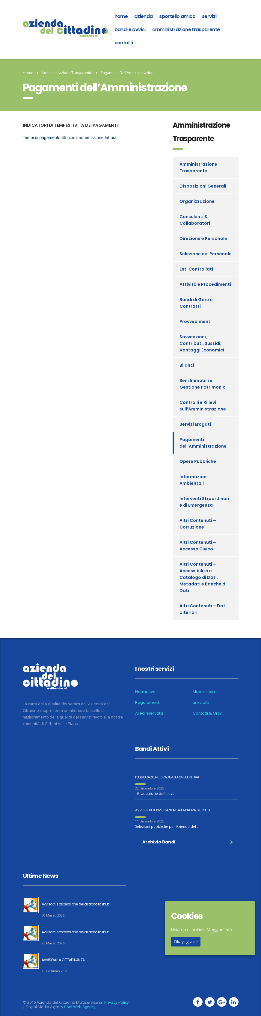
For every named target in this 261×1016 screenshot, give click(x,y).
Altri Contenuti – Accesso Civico (197, 545)
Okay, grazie (186, 941)
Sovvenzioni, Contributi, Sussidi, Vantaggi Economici (201, 343)
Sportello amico (177, 16)
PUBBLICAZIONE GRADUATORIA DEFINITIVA (167, 777)
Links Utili (201, 702)
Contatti (123, 42)
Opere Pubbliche (197, 461)
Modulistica (204, 691)
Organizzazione (197, 201)
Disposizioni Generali (202, 186)
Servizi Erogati (195, 424)
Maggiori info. (219, 929)
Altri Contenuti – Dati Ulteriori (203, 609)
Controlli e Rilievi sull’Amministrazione (202, 405)
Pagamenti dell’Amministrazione (203, 443)
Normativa (145, 691)
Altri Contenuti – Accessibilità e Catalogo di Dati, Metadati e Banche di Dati (203, 577)
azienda (143, 16)
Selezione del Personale (205, 254)
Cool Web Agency (80, 1006)
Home (28, 72)
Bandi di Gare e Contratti (196, 303)
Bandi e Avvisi (130, 29)
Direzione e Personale (203, 238)
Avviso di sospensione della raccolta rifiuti (75, 904)
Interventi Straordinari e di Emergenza (204, 502)
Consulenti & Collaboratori (194, 220)
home (121, 16)
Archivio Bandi (187, 842)
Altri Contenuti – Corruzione (197, 523)
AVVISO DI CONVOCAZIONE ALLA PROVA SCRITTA (172, 810)
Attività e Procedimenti (205, 284)
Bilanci (186, 365)
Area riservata (149, 713)
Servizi (209, 16)
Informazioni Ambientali (193, 480)
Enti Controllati (196, 269)
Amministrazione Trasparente (186, 29)
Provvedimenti (195, 321)
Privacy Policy (116, 1002)
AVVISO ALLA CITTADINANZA (63, 959)
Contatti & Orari (208, 713)
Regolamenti (147, 702)
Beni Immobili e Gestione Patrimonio (202, 384)
